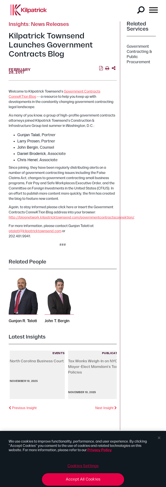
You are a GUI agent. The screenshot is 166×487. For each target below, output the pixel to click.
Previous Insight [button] (23, 407)
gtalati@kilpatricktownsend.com (35, 231)
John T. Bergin (57, 321)
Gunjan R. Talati (23, 321)
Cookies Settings (83, 467)
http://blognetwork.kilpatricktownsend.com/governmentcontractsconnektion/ (71, 218)
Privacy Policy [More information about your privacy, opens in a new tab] (99, 451)
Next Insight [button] (106, 407)
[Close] (159, 439)
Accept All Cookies (83, 480)
